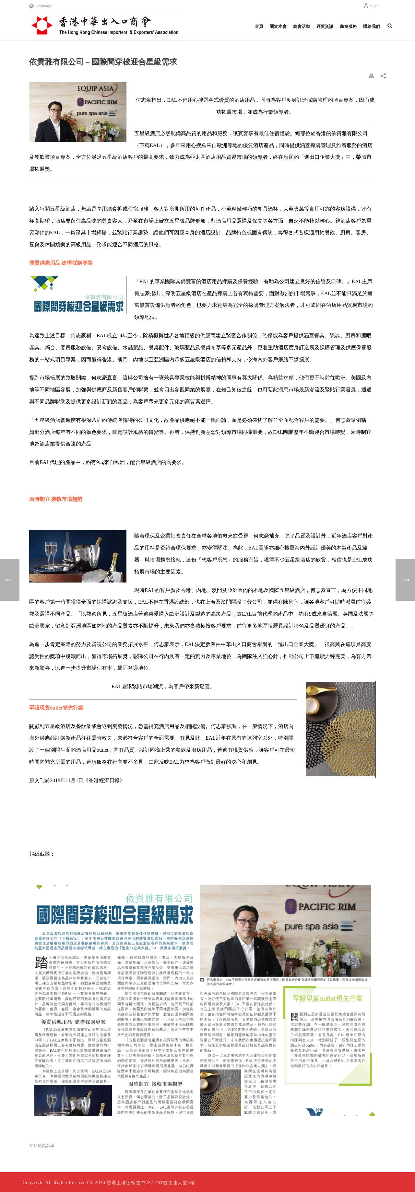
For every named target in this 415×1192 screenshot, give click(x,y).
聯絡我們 (371, 26)
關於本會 (278, 26)
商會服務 (348, 26)
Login (371, 6)
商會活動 (301, 26)
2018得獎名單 (41, 1145)
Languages (40, 6)
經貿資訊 (324, 26)
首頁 (259, 26)
